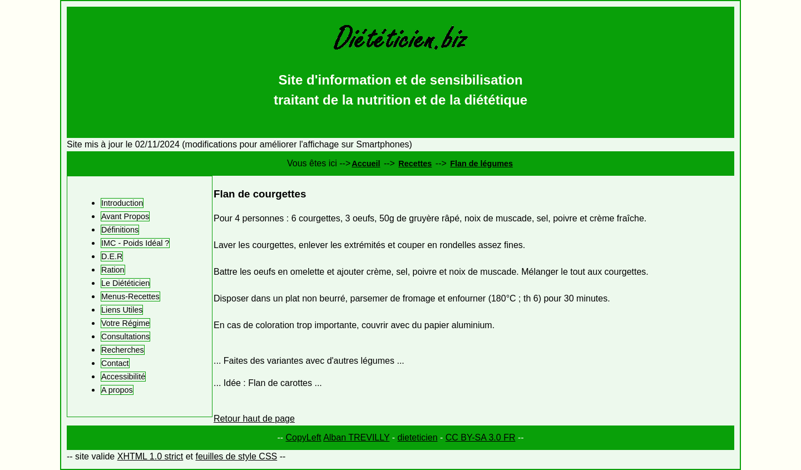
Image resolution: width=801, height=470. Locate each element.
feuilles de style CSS (236, 456)
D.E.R (111, 256)
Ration (113, 269)
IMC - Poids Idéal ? (135, 243)
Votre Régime (125, 323)
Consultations (125, 336)
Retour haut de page (254, 418)
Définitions (120, 229)
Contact (115, 363)
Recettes (415, 163)
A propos (117, 389)
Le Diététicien (125, 283)
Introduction (122, 203)
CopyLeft (304, 437)
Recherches (122, 349)
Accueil (366, 163)
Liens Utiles (121, 309)
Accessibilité (123, 376)
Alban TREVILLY (356, 437)
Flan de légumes (481, 163)
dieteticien (418, 437)
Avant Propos (125, 216)
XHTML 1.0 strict (150, 456)
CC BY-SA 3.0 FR (481, 437)
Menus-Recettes (130, 296)
